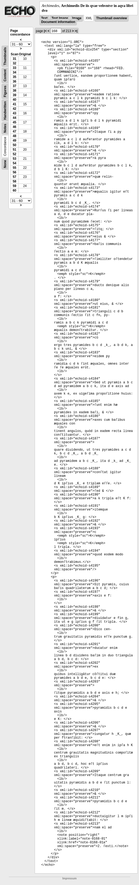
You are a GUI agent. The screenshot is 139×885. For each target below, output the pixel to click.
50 (14, 145)
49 (14, 140)
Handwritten (5, 110)
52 (14, 154)
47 (14, 131)
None (5, 164)
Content (5, 75)
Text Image (59, 18)
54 (14, 163)
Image (76, 18)
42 (14, 109)
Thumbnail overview (111, 18)
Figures (5, 91)
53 (14, 159)
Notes (5, 128)
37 (14, 86)
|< (45, 31)
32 (14, 63)
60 (14, 190)
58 (14, 181)
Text (44, 18)
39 (14, 95)
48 (14, 136)
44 (14, 118)
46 (14, 127)
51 (14, 149)
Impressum (69, 878)
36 (14, 81)
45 (14, 122)
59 (14, 186)
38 (14, 90)
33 (14, 68)
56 (14, 172)
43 (14, 113)
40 (14, 100)
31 (14, 59)
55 (14, 168)
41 (14, 104)
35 (14, 77)
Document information (58, 22)
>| (76, 31)
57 (14, 177)
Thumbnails (5, 56)
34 (14, 72)
